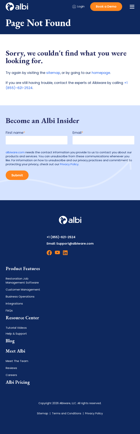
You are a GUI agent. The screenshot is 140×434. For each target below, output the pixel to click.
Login (78, 6)
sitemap (53, 73)
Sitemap (42, 413)
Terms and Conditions (66, 413)
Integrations (14, 303)
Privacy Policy (69, 164)
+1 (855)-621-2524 (61, 237)
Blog (10, 341)
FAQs (9, 310)
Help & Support (16, 334)
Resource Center (22, 317)
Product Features (23, 268)
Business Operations (20, 296)
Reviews (11, 368)
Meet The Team (17, 361)
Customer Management (23, 289)
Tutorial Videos (16, 328)
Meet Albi (15, 351)
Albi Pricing (18, 382)
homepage (101, 73)
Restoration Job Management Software (22, 280)
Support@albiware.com (75, 243)
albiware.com (15, 152)
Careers (11, 375)
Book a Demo (106, 6)
